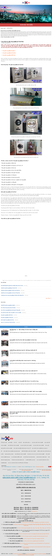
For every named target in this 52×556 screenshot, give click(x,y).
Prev (2, 14)
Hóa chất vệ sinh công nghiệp (17, 553)
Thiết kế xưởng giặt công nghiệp (28, 451)
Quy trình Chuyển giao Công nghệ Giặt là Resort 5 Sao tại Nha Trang (24, 381)
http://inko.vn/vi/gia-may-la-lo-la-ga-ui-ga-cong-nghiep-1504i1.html (33, 538)
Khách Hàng (9, 28)
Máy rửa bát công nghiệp (13, 445)
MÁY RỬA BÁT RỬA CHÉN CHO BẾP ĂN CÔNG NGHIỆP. (11, 312)
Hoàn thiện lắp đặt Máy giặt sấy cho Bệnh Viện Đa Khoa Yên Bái (12, 285)
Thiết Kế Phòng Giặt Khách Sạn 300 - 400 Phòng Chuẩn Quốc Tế (23, 350)
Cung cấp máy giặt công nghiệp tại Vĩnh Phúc (12, 41)
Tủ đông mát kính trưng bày (18, 459)
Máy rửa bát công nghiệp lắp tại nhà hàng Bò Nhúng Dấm (10, 310)
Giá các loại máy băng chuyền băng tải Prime (18, 462)
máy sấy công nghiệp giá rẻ (46, 280)
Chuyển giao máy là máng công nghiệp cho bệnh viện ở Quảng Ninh (12, 295)
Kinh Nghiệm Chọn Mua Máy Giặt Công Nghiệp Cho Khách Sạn (23, 339)
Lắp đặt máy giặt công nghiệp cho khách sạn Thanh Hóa (10, 290)
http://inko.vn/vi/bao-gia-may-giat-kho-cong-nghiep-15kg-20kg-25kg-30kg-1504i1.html (34, 536)
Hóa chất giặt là (26, 442)
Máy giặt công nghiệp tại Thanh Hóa (7, 317)
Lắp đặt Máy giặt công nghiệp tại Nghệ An (8, 305)
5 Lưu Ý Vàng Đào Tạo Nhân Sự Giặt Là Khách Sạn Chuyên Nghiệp (24, 401)
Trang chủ (3, 28)
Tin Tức (15, 442)
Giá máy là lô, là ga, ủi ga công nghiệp (35, 454)
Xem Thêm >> (48, 298)
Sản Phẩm (10, 442)
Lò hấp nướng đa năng (30, 459)
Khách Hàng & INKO (9, 454)
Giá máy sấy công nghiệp (38, 445)
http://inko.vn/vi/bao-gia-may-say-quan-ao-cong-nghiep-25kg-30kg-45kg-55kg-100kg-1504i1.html (34, 533)
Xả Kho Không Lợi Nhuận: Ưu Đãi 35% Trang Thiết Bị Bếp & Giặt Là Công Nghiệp (27, 422)
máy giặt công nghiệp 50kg (37, 280)
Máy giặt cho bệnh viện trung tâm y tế (22, 448)
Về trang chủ (4, 442)
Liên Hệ (20, 442)
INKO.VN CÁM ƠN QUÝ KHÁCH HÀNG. (8, 322)
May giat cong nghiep (26, 470)
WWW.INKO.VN (34, 511)
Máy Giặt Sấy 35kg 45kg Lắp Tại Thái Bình (8, 307)
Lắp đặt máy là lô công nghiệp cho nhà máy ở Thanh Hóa (10, 292)
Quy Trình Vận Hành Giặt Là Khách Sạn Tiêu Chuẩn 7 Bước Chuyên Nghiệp (26, 391)
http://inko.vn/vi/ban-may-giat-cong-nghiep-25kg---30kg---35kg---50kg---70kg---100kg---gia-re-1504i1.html (34, 527)
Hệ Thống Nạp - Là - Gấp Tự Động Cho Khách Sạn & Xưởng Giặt (23, 329)
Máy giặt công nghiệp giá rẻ (8, 280)
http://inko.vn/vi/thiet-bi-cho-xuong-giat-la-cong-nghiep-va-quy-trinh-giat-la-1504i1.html (35, 522)
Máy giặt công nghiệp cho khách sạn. (12, 451)
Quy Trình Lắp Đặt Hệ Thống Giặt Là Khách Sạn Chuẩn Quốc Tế (23, 370)
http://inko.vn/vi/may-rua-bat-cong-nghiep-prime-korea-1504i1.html (33, 540)
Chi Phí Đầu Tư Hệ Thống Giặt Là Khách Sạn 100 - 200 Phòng (23, 360)
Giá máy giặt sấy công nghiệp (41, 553)
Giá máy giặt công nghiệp (37, 442)
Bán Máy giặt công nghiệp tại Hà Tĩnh (7, 319)
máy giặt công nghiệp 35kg (18, 280)
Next (50, 14)
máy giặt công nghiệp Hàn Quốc (28, 280)
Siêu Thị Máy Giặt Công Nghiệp (29, 554)
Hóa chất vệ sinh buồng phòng (31, 553)
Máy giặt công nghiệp (39, 466)
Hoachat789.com (20, 554)
